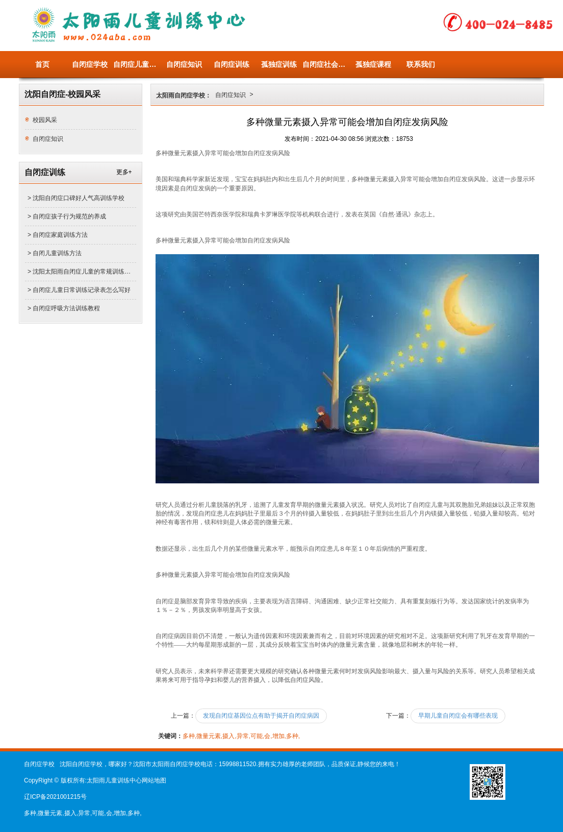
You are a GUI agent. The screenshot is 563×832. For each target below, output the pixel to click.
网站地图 (154, 780)
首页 (42, 64)
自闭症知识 (184, 64)
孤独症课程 (373, 64)
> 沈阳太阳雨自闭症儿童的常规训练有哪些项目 (82, 271)
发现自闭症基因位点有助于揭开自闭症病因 (261, 715)
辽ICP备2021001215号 (55, 796)
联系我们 (420, 64)
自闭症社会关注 (326, 64)
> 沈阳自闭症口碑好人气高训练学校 (76, 198)
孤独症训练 (279, 64)
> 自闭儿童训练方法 (55, 253)
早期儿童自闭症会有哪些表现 (458, 715)
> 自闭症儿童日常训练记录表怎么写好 (79, 289)
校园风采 (45, 120)
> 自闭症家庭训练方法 (58, 234)
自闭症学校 (90, 64)
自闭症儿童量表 (137, 64)
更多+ (124, 172)
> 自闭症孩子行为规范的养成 (67, 216)
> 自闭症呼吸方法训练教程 (64, 308)
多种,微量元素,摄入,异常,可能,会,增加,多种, (241, 736)
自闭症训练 (231, 64)
